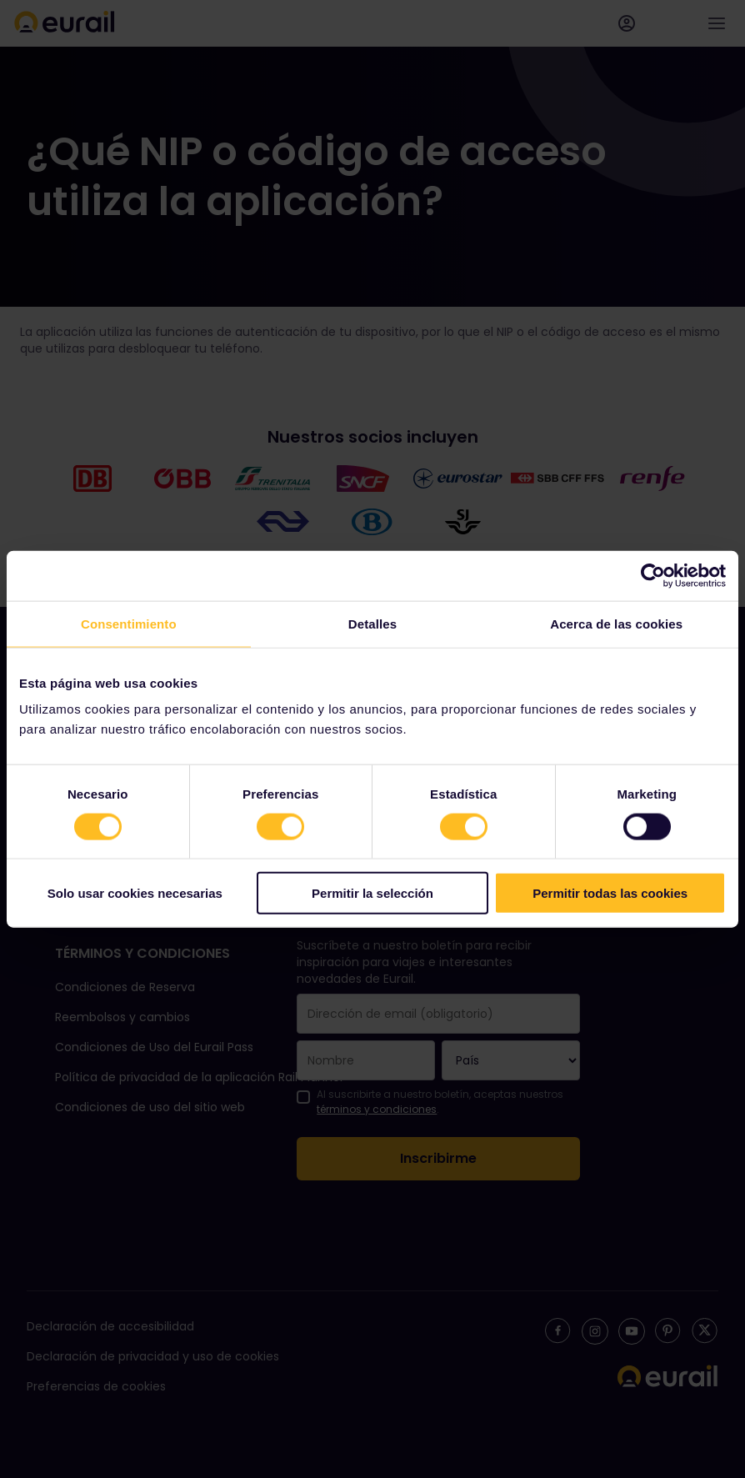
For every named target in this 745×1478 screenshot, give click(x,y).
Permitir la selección (372, 893)
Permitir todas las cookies (610, 893)
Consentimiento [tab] (129, 623)
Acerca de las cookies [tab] (616, 623)
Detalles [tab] (372, 623)
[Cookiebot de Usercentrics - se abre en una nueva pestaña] (653, 575)
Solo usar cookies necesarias (135, 893)
